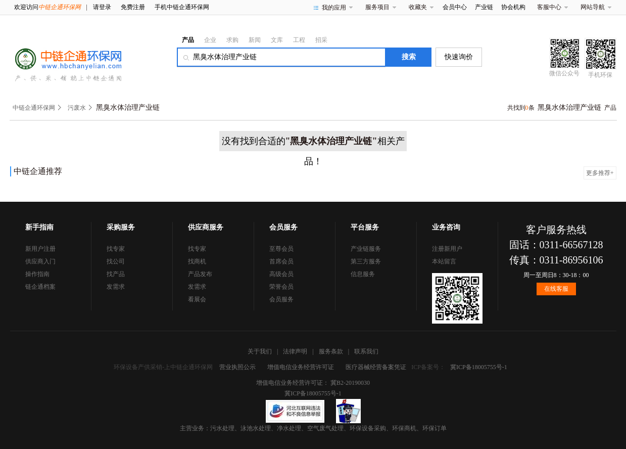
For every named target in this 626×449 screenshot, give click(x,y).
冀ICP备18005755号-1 (478, 367)
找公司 (116, 261)
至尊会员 (281, 248)
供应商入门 (40, 261)
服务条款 (331, 351)
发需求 (116, 286)
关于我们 (260, 351)
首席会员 (281, 261)
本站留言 (444, 261)
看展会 (197, 299)
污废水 (77, 107)
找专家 (116, 248)
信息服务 (363, 274)
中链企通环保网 (34, 107)
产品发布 (200, 274)
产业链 (484, 7)
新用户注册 (40, 248)
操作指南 (37, 274)
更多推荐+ (600, 172)
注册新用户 (447, 248)
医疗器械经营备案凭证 (376, 367)
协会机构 (513, 7)
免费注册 (133, 7)
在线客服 (556, 288)
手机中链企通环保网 (182, 7)
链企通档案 (40, 286)
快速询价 (459, 57)
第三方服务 (366, 261)
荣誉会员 (281, 286)
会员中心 (455, 7)
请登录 (102, 7)
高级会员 (281, 274)
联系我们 (366, 351)
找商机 (197, 261)
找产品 (116, 274)
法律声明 (295, 351)
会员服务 (281, 299)
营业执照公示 (237, 367)
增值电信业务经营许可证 (300, 367)
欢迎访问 (47, 7)
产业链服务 (366, 248)
